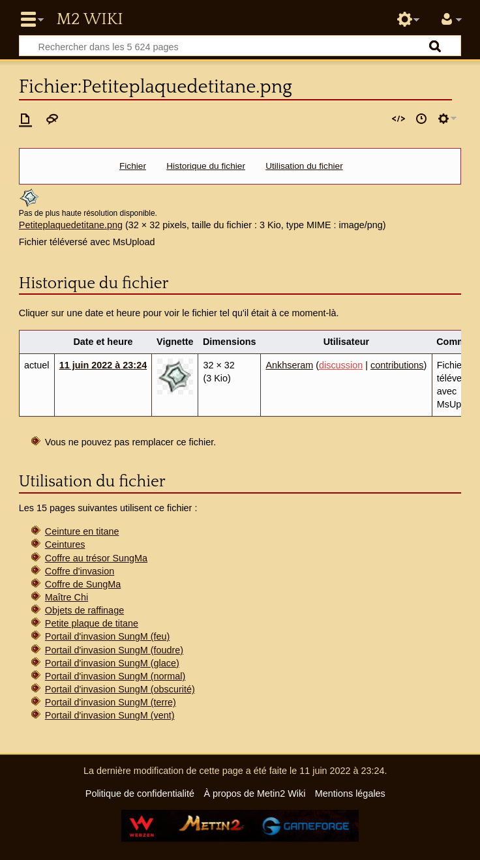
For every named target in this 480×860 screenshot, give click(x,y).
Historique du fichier (205, 166)
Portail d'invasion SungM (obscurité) (120, 689)
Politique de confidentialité (139, 793)
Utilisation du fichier (304, 166)
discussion (341, 365)
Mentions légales (350, 793)
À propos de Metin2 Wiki (254, 793)
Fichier (132, 166)
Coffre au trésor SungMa (96, 558)
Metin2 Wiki (89, 19)
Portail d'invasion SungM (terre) (110, 702)
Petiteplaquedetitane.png (71, 225)
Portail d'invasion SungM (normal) (115, 676)
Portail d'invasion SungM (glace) (112, 663)
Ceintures (65, 544)
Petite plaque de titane (91, 623)
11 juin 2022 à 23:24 (103, 365)
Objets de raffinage (84, 610)
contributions (397, 365)
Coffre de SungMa (83, 584)
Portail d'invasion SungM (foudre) (114, 650)
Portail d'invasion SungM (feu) (107, 636)
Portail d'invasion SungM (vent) (110, 715)
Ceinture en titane (82, 531)
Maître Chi (66, 597)
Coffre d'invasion (79, 571)
